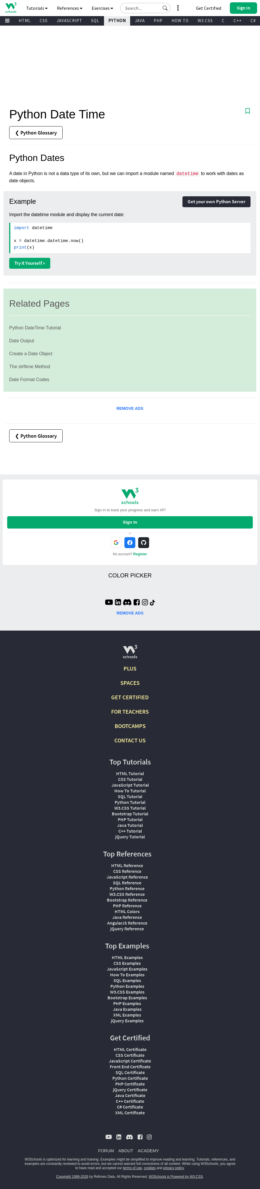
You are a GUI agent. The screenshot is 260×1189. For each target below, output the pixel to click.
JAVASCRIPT (69, 20)
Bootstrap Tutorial (130, 814)
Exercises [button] (102, 8)
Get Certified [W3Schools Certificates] (208, 8)
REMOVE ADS (129, 408)
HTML (25, 20)
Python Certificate (130, 1078)
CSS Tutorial (130, 779)
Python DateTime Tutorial (35, 327)
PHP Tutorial (130, 819)
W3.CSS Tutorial (130, 808)
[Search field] (145, 8)
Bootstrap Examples (127, 997)
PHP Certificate (130, 1084)
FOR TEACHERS (130, 711)
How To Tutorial (130, 791)
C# (253, 20)
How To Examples (127, 974)
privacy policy (173, 1168)
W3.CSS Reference (127, 894)
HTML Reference (127, 865)
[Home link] (11, 7)
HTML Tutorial (130, 773)
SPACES (130, 682)
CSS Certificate (130, 1055)
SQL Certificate (130, 1072)
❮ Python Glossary (36, 132)
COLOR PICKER (130, 575)
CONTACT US (130, 740)
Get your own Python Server (216, 201)
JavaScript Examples (127, 969)
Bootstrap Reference (127, 900)
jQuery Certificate (130, 1089)
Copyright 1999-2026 (72, 1177)
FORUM (106, 1150)
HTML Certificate (130, 1049)
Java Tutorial (130, 825)
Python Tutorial (130, 802)
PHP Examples (127, 1003)
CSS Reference (127, 871)
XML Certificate (130, 1112)
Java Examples (127, 1009)
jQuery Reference (127, 928)
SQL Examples (127, 980)
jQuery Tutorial (130, 837)
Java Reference (127, 917)
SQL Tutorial (130, 796)
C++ (238, 20)
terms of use (132, 1168)
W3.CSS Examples (127, 992)
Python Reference (127, 888)
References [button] (69, 8)
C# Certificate (130, 1107)
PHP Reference (127, 905)
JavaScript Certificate (130, 1061)
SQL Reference (127, 882)
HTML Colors (127, 911)
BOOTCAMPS (130, 725)
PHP (158, 20)
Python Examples (127, 986)
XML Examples (127, 1015)
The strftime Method (29, 366)
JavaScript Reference (127, 877)
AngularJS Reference (127, 923)
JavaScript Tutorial (130, 785)
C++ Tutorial (130, 831)
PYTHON (117, 20)
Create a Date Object (30, 353)
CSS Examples (127, 963)
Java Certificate (130, 1095)
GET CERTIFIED (130, 697)
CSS (44, 20)
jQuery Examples (127, 1020)
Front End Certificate (130, 1066)
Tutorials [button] (37, 8)
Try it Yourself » (29, 263)
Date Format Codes (29, 379)
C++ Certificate (130, 1101)
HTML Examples (127, 957)
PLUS (130, 668)
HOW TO (180, 20)
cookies (150, 1168)
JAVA (140, 20)
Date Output (21, 340)
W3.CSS (205, 20)
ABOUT (125, 1150)
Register (140, 554)
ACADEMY (148, 1150)
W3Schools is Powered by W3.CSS (176, 1177)
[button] (165, 8)
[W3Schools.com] (130, 654)
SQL (95, 20)
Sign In (130, 522)
